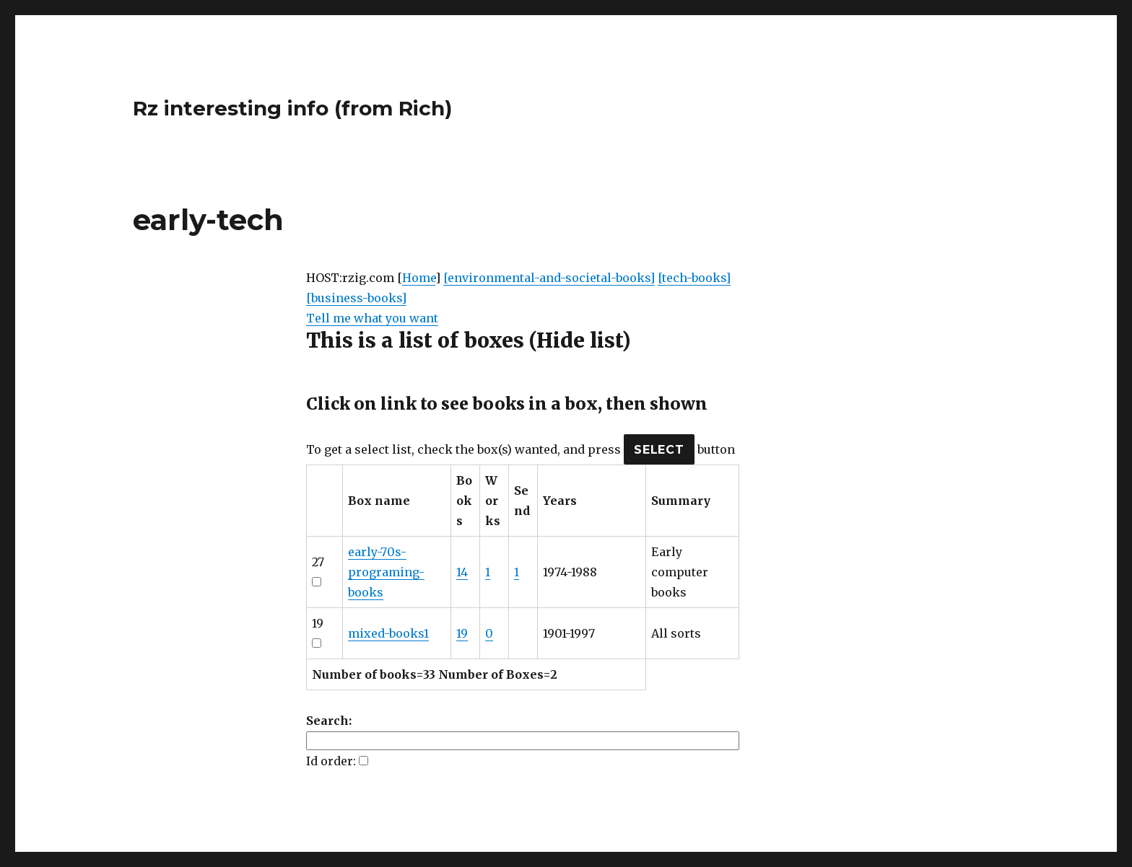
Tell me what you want (372, 318)
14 (462, 572)
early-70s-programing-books (386, 572)
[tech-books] (694, 277)
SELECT (659, 450)
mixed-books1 (388, 633)
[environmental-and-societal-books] (549, 277)
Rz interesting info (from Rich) (292, 108)
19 (462, 633)
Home (418, 277)
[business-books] (356, 298)
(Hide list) (579, 340)
